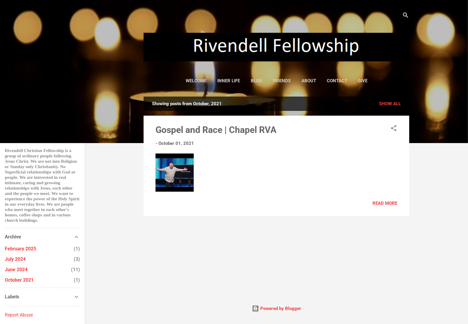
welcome (196, 80)
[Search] (405, 16)
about (308, 80)
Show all (390, 103)
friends (282, 80)
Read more (384, 203)
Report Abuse (19, 315)
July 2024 (15, 259)
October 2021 (19, 280)
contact (337, 80)
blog (256, 80)
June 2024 (16, 269)
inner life (228, 80)
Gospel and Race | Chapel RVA (216, 130)
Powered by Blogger (276, 308)
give (362, 80)
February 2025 (20, 249)
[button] (393, 129)
